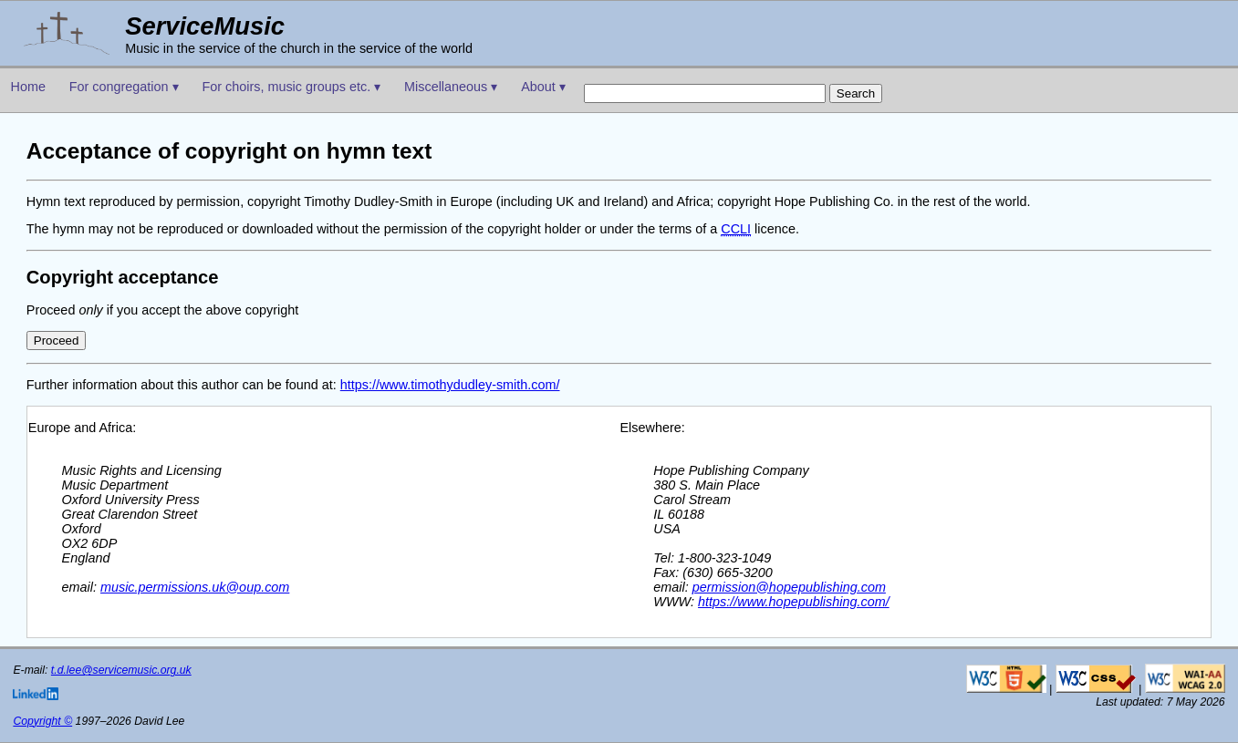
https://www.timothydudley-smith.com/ (450, 384)
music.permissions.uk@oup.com (194, 587)
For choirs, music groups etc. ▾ (291, 86)
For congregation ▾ (124, 86)
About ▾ (543, 86)
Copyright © (42, 721)
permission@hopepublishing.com (789, 587)
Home (28, 86)
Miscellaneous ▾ (450, 86)
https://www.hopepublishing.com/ (793, 601)
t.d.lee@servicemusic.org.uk (121, 670)
